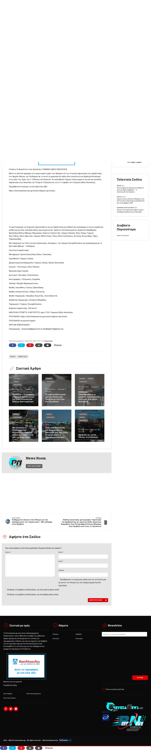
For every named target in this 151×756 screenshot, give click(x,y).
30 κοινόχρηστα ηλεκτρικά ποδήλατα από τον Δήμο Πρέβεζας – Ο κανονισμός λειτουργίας (130, 190)
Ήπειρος (56, 638)
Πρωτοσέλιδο (17, 385)
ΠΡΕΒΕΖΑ (12, 356)
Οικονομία (79, 642)
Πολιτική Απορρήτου (33, 697)
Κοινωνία (82, 378)
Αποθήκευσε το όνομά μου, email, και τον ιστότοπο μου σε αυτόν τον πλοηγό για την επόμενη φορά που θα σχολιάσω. (82, 586)
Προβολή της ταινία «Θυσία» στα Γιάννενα (88, 436)
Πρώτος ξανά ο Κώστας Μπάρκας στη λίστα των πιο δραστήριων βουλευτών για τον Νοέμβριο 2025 (130, 201)
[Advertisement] (75, 40)
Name (60, 555)
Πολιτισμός (17, 378)
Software (65, 744)
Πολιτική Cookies (9, 702)
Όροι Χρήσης (7, 697)
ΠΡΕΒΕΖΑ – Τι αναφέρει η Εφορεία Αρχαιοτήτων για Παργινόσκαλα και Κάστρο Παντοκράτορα (23, 398)
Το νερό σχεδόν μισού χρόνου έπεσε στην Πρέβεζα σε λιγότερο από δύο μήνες (55, 398)
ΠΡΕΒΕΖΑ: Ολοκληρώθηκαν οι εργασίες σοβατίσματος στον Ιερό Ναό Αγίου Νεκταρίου (89, 397)
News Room (49, 341)
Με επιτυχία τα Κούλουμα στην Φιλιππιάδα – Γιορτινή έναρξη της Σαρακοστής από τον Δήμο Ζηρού (23, 432)
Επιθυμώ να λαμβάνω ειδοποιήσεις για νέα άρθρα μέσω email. (33, 598)
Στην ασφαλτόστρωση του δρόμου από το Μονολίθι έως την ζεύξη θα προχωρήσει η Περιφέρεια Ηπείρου (56, 432)
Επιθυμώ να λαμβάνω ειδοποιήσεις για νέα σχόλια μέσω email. (33, 593)
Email (60, 565)
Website (61, 574)
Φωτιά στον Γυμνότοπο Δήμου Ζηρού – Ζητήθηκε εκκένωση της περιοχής (131, 211)
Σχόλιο (8, 555)
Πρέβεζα (16, 382)
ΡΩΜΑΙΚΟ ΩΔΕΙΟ (22, 356)
